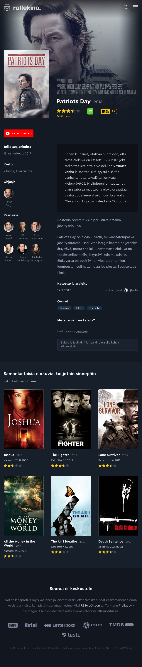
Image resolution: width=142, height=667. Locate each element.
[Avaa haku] (126, 7)
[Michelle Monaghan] (36, 253)
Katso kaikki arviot (20, 381)
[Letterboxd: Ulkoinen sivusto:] (59, 625)
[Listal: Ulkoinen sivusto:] (29, 625)
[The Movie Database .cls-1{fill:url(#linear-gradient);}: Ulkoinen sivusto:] (121, 625)
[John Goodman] (36, 231)
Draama (64, 308)
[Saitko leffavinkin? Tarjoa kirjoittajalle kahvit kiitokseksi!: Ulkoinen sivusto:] (97, 345)
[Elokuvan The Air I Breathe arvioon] (71, 515)
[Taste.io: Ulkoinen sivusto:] (71, 636)
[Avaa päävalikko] (135, 7)
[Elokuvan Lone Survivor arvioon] (118, 428)
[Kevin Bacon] (8, 253)
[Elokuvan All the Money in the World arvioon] (24, 517)
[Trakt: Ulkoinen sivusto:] (93, 625)
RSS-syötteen (90, 605)
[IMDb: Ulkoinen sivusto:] (13, 625)
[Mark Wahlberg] (22, 253)
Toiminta (94, 308)
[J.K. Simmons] (22, 231)
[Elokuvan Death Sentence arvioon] (118, 515)
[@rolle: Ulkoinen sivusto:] (131, 290)
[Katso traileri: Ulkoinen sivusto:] (18, 133)
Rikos (79, 308)
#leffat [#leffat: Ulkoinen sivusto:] (123, 605)
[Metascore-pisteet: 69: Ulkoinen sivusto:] (91, 112)
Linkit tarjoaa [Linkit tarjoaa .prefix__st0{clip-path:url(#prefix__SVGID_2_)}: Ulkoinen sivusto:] (72, 331)
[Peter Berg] (8, 198)
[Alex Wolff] (8, 231)
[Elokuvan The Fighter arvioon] (71, 428)
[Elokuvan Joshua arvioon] (24, 428)
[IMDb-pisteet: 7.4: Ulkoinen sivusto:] (110, 112)
